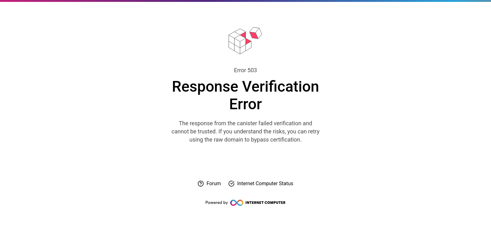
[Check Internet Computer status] (260, 183)
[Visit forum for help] (209, 183)
